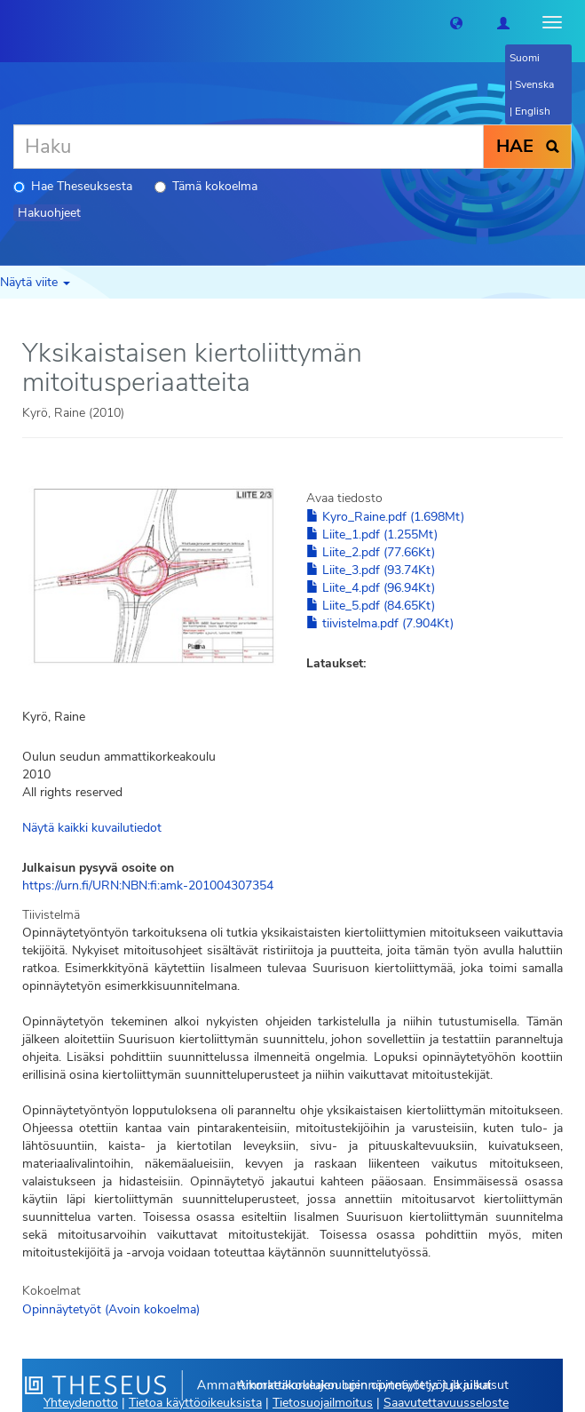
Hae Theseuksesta (72, 186)
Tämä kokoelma (205, 186)
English (532, 111)
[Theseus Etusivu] (13, 22)
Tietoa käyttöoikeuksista (195, 1402)
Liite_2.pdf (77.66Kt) (370, 552)
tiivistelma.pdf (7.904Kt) (380, 623)
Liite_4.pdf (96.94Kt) (370, 587)
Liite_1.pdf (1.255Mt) (372, 534)
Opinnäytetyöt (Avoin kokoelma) (111, 1309)
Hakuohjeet (49, 212)
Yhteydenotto (80, 1402)
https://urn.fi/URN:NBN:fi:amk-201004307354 (147, 885)
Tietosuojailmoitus (323, 1402)
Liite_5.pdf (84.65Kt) (370, 605)
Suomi (525, 58)
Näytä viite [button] (35, 282)
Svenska (534, 84)
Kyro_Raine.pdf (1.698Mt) (385, 516)
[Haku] (248, 146)
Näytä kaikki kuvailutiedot (92, 827)
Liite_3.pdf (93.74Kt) (370, 570)
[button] (456, 22)
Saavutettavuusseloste (446, 1402)
